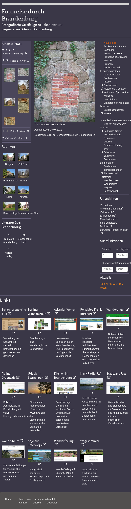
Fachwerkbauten (112, 74)
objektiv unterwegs (35, 443)
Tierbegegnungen (113, 169)
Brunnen (108, 64)
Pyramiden (109, 138)
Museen (108, 113)
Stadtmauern (110, 166)
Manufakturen (107, 219)
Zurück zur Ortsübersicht (15, 138)
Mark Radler (88, 374)
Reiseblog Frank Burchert (91, 312)
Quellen (108, 141)
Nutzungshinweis (42, 499)
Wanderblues (10, 441)
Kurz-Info (51, 499)
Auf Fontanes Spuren (115, 46)
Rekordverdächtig (113, 145)
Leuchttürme (110, 99)
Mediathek (52, 502)
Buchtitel (104, 226)
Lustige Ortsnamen (114, 110)
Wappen (108, 187)
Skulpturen (109, 155)
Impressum (25, 499)
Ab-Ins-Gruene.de (8, 376)
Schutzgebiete (107, 222)
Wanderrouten (111, 180)
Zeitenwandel (111, 191)
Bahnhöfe (109, 50)
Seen (106, 148)
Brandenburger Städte (115, 57)
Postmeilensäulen (113, 134)
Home (8, 499)
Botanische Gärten (113, 53)
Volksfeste (105, 212)
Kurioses (108, 95)
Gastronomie (110, 85)
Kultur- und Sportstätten (116, 92)
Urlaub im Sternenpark (36, 376)
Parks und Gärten (113, 131)
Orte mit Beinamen (110, 208)
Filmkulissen (110, 78)
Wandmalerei (111, 184)
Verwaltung (106, 205)
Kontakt (23, 502)
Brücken (108, 60)
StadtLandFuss (116, 374)
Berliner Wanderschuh (37, 312)
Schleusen (109, 152)
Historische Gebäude (115, 88)
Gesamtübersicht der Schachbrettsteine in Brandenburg (63, 135)
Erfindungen (106, 215)
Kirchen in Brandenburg (63, 376)
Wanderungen (115, 310)
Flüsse (107, 81)
